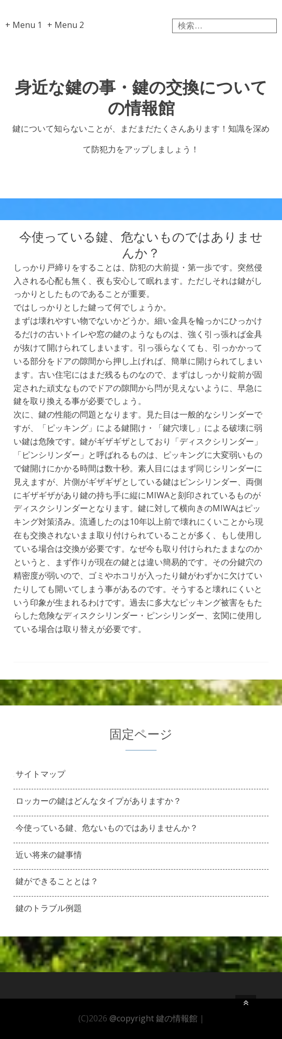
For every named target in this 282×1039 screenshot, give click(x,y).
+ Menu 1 (23, 25)
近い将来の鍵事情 (49, 854)
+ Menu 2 (65, 25)
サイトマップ (40, 774)
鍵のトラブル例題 (49, 908)
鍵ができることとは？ (57, 881)
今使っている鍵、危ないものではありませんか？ (107, 827)
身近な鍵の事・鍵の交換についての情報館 (141, 97)
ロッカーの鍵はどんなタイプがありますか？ (98, 800)
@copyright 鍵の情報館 (153, 1018)
